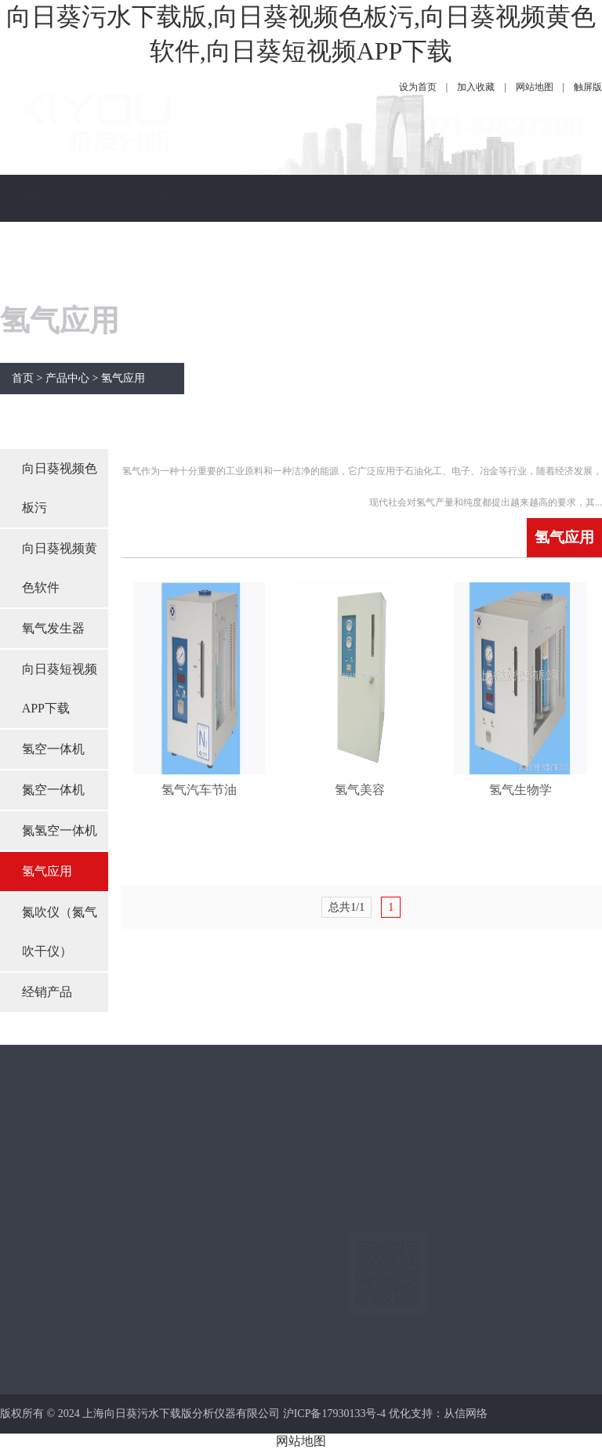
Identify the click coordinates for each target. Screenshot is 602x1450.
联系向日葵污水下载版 (431, 409)
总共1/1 (346, 907)
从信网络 (466, 1413)
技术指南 (297, 268)
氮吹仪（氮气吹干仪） (59, 931)
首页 (23, 378)
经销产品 (47, 992)
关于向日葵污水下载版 (96, 409)
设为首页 (418, 87)
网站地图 (534, 87)
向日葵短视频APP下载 (59, 688)
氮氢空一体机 (59, 830)
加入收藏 (476, 87)
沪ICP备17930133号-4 (334, 1413)
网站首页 (30, 268)
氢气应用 (123, 378)
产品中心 (163, 268)
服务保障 (364, 268)
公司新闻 (230, 268)
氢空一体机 (53, 749)
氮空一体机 (53, 789)
